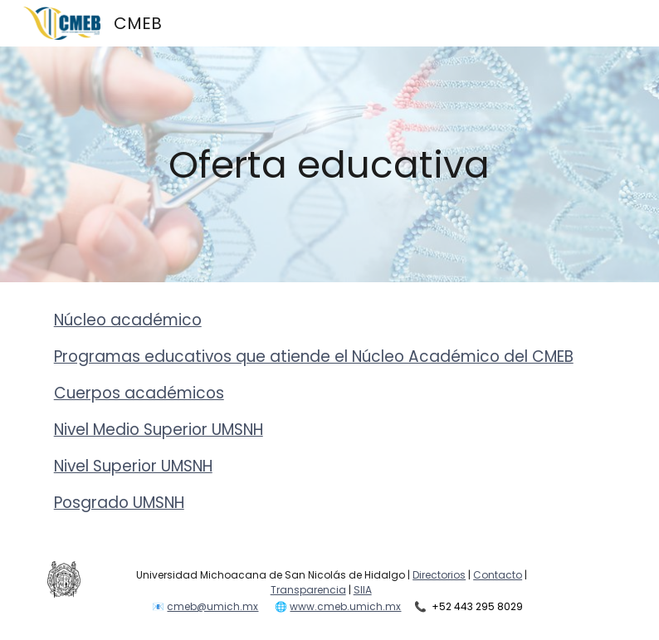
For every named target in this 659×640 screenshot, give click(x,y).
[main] (329, 165)
